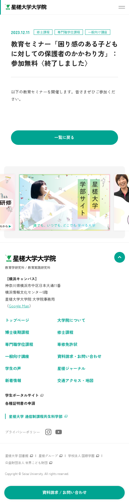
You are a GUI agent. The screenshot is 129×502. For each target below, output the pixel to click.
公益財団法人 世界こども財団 (26, 462)
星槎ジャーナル (71, 368)
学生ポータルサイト (22, 395)
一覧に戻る (64, 137)
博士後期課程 (17, 332)
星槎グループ (48, 455)
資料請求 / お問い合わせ (64, 492)
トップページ (17, 320)
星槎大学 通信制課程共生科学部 (35, 416)
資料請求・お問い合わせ (79, 356)
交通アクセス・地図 (75, 380)
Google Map (19, 305)
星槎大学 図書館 (16, 455)
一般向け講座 (17, 356)
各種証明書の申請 (20, 403)
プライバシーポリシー (22, 432)
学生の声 (13, 368)
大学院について (71, 320)
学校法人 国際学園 (81, 455)
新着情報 (13, 380)
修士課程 (65, 332)
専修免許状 (67, 344)
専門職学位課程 (19, 344)
